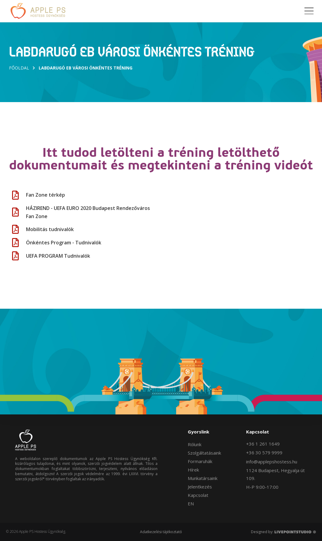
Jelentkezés (200, 487)
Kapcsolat (198, 495)
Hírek (193, 470)
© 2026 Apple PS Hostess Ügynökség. (36, 531)
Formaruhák (200, 461)
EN (191, 504)
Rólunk (194, 444)
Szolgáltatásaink (204, 453)
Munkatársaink (202, 478)
